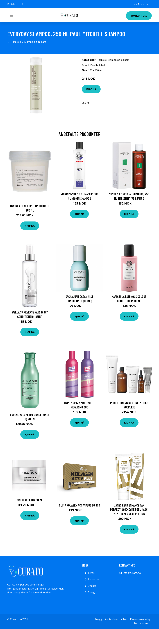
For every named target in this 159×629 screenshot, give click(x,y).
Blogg (91, 592)
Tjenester (93, 579)
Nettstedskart (142, 623)
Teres (91, 573)
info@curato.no (141, 4)
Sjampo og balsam (35, 42)
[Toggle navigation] (11, 15)
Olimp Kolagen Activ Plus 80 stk (79, 505)
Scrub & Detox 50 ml (30, 500)
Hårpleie (16, 42)
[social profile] (22, 4)
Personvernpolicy (140, 619)
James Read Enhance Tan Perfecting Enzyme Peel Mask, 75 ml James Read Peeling (129, 509)
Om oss (92, 586)
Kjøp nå (91, 89)
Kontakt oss (138, 15)
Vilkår (124, 619)
